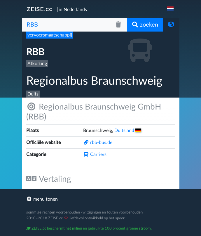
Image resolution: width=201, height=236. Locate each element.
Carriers (94, 154)
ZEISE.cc (40, 9)
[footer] (100, 199)
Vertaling (48, 179)
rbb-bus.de (97, 142)
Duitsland (127, 130)
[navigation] (170, 9)
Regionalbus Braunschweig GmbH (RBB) (93, 112)
